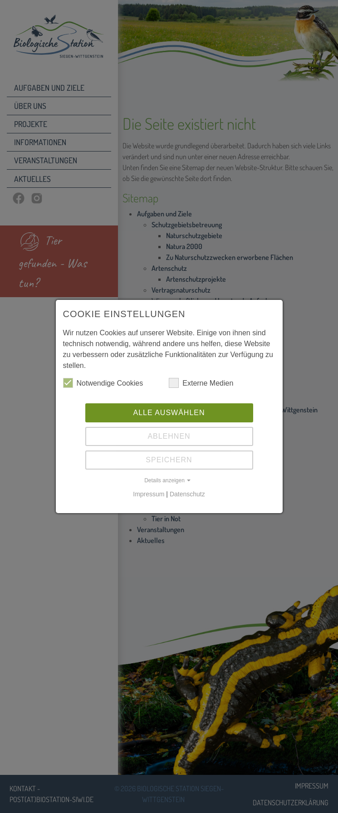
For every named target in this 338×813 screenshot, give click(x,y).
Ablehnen (168, 436)
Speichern (169, 460)
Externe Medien (201, 383)
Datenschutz (187, 494)
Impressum (148, 494)
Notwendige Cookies (103, 383)
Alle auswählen (169, 412)
